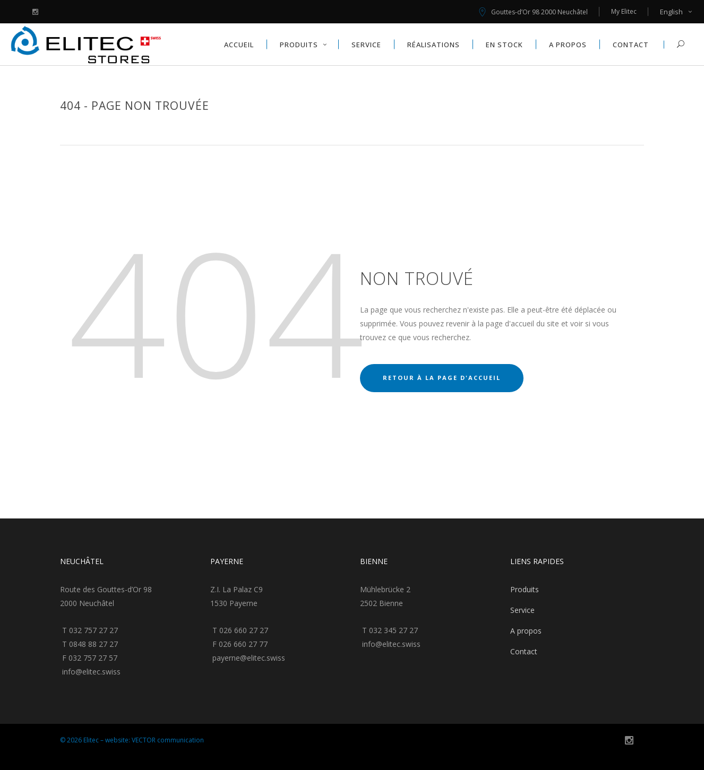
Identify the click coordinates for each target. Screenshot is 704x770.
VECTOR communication (168, 740)
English (671, 11)
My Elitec (624, 11)
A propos (526, 631)
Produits (524, 589)
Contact (523, 651)
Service (522, 610)
